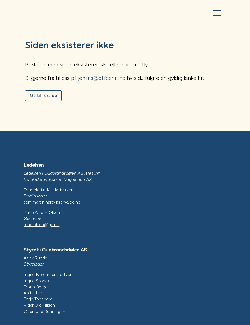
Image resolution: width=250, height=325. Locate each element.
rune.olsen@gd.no (41, 224)
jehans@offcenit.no (101, 78)
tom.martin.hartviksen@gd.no (52, 202)
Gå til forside (43, 95)
